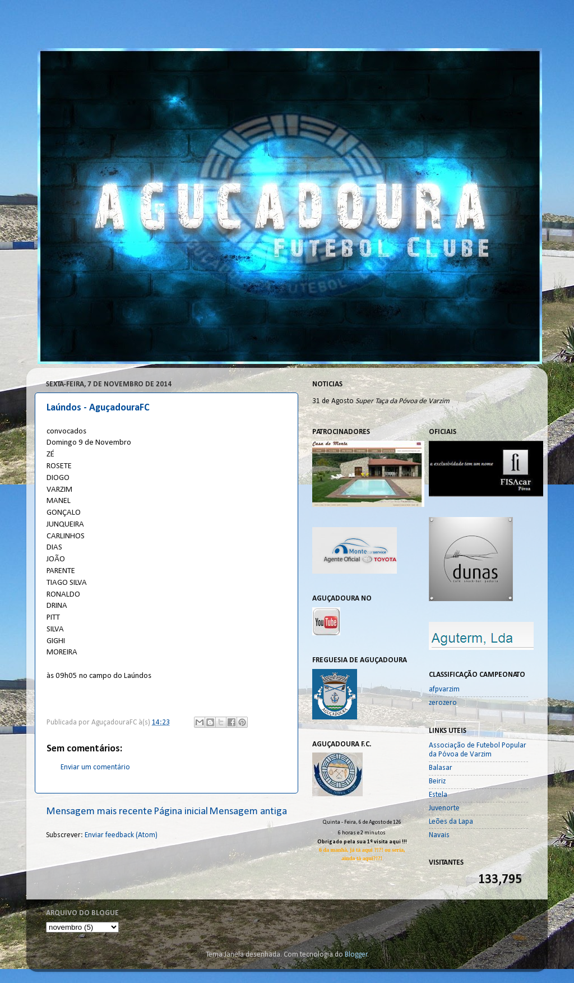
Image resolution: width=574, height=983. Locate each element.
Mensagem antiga (248, 811)
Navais (439, 835)
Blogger (356, 954)
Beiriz (437, 781)
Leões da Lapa (451, 821)
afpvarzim (444, 689)
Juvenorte (444, 808)
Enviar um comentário (95, 767)
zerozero (443, 703)
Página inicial (181, 811)
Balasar (440, 768)
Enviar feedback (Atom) (121, 835)
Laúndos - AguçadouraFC (98, 408)
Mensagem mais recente (99, 811)
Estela (438, 795)
